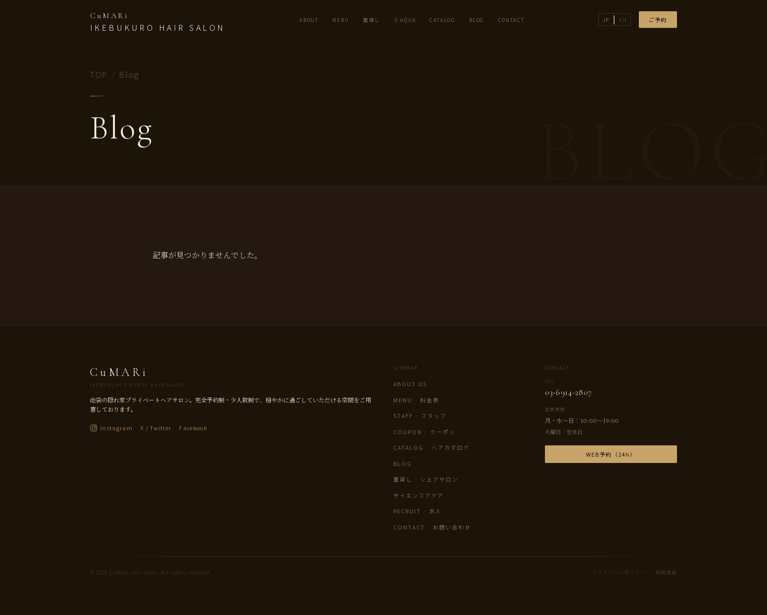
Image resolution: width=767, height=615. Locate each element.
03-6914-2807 (568, 392)
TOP (99, 74)
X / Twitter (156, 428)
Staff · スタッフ (420, 415)
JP (606, 19)
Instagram (111, 428)
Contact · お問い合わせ (432, 527)
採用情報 (666, 572)
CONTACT (511, 19)
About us (410, 384)
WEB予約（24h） (611, 454)
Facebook (193, 428)
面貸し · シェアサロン (425, 479)
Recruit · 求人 (417, 511)
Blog (402, 463)
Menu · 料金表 (416, 400)
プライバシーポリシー (619, 572)
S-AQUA (405, 19)
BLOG (476, 19)
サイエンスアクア (418, 495)
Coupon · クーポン (424, 432)
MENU (340, 19)
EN (623, 19)
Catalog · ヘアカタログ (431, 447)
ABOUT (308, 19)
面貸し (371, 19)
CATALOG (442, 19)
